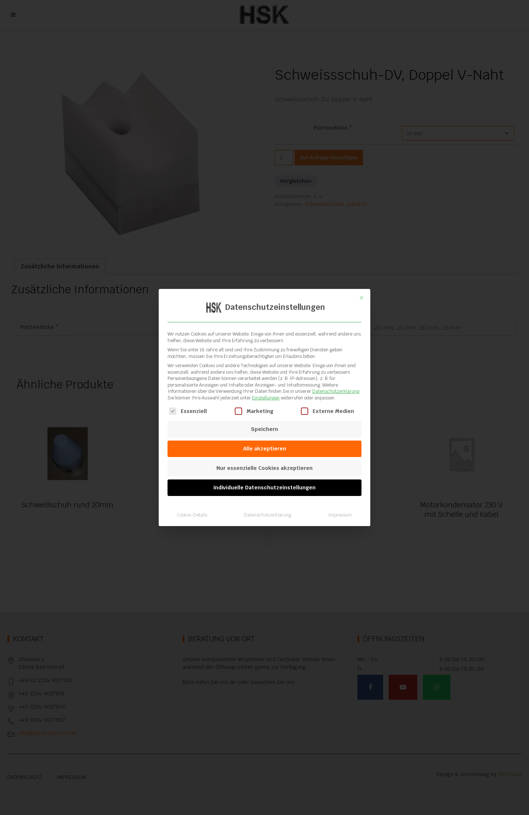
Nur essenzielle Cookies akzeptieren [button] (264, 468)
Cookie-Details (192, 515)
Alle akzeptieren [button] (264, 448)
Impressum (340, 515)
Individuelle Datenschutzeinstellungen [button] (264, 487)
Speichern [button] (264, 429)
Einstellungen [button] (266, 398)
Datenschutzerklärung (335, 391)
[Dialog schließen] (361, 298)
